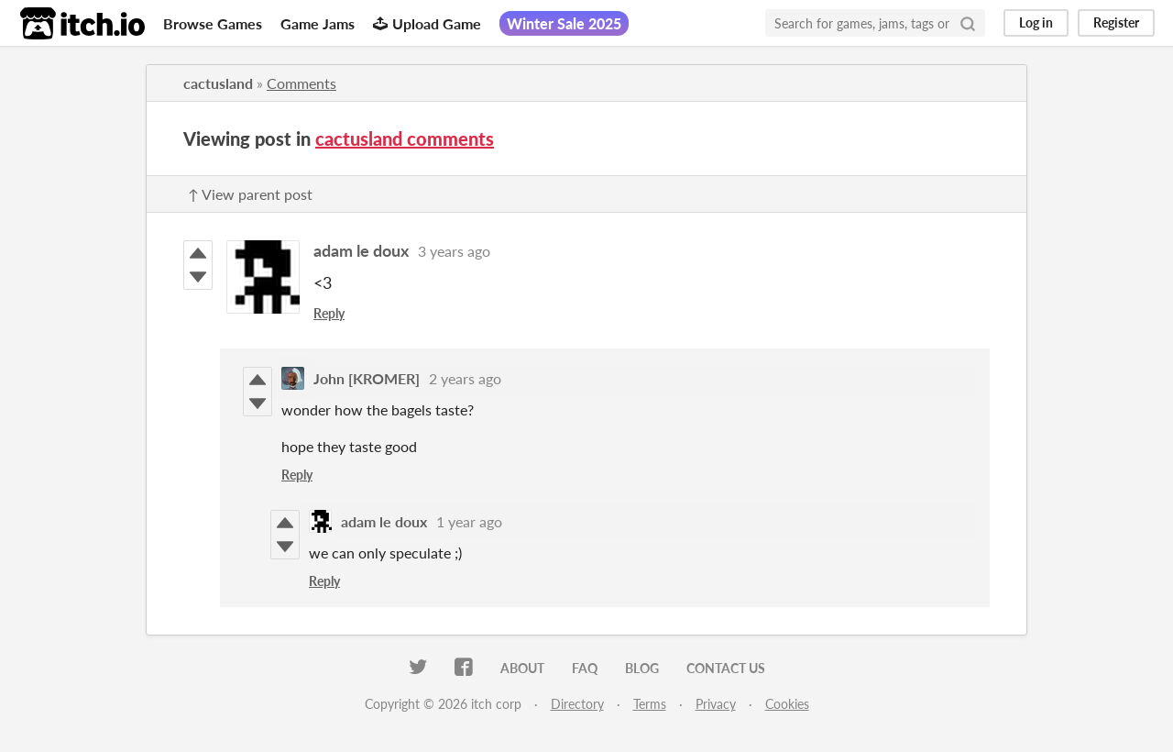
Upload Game (427, 23)
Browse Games (212, 23)
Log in (1036, 22)
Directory (577, 704)
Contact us (725, 668)
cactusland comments (404, 138)
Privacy (716, 704)
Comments (301, 83)
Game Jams (317, 23)
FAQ (584, 668)
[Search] (967, 23)
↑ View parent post (250, 194)
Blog (642, 668)
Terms (649, 704)
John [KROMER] (366, 378)
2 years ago (465, 378)
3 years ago (454, 251)
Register (1116, 22)
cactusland (218, 83)
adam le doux (361, 250)
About (522, 668)
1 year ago (469, 521)
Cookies (787, 704)
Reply (329, 313)
